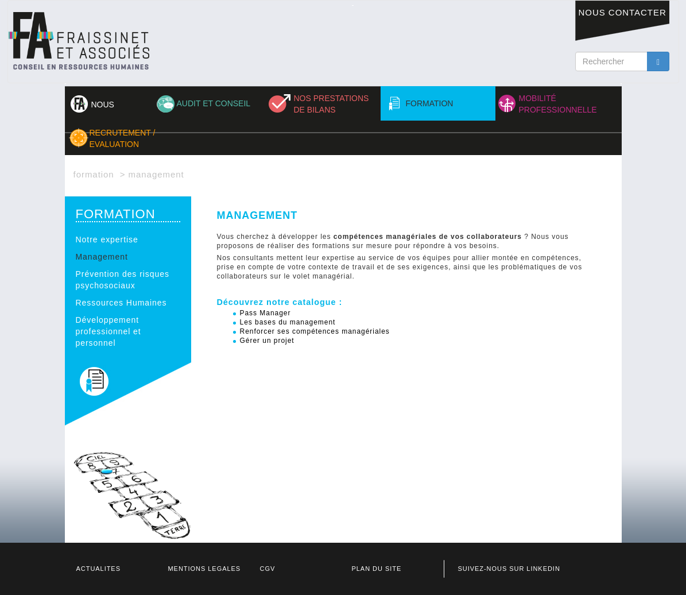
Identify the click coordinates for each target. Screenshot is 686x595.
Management (102, 256)
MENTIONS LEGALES (204, 568)
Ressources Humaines (121, 302)
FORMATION (430, 103)
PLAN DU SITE (377, 568)
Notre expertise (107, 239)
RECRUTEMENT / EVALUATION (123, 138)
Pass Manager (265, 313)
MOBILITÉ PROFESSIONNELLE (558, 104)
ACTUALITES (98, 568)
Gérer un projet (267, 341)
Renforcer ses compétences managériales (315, 331)
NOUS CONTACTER (622, 12)
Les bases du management (288, 322)
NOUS (102, 104)
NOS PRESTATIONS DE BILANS (331, 104)
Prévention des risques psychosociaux (123, 279)
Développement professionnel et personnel (108, 331)
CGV (268, 568)
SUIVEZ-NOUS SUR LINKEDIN (509, 568)
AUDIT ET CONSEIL (214, 103)
